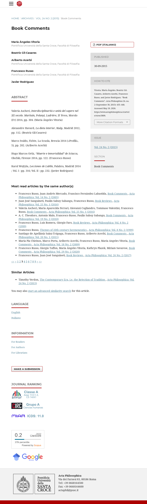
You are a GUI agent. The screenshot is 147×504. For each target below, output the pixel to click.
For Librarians (19, 352)
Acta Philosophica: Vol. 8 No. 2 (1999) (111, 230)
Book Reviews (103, 201)
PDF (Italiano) (106, 44)
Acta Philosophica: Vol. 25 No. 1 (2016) (72, 211)
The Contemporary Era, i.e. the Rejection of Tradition (73, 279)
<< (12, 261)
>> (40, 261)
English (15, 312)
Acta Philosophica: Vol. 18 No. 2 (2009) (57, 244)
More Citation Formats (110, 122)
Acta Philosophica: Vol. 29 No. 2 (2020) (57, 251)
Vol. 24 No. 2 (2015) (47, 18)
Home (15, 18)
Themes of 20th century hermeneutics (63, 230)
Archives (27, 18)
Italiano (16, 318)
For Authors (18, 347)
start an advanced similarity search (49, 291)
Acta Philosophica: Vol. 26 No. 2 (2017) (108, 255)
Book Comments (118, 193)
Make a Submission (27, 369)
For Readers (18, 341)
